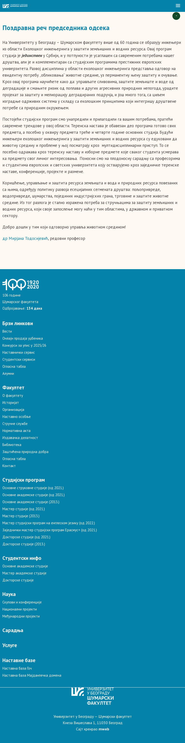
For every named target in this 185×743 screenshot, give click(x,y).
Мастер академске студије (24, 573)
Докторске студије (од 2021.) (26, 537)
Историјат (10, 402)
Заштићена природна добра (25, 451)
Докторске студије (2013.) (23, 544)
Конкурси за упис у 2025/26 (24, 345)
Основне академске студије (25, 566)
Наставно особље (16, 416)
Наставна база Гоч (17, 668)
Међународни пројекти (21, 616)
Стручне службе (15, 423)
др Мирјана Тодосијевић (25, 238)
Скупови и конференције (22, 602)
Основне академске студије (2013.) (30, 502)
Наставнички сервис (18, 352)
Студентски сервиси (18, 359)
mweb (104, 729)
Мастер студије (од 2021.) (23, 509)
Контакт (9, 465)
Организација (13, 409)
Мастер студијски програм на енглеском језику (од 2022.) (48, 523)
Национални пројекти (19, 609)
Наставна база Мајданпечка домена (31, 675)
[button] (178, 5)
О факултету (12, 395)
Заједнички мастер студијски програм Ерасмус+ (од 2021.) (49, 530)
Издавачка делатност (20, 437)
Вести (7, 331)
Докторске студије (18, 580)
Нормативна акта (16, 430)
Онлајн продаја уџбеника (22, 338)
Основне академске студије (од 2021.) (33, 495)
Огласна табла (14, 366)
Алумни (8, 373)
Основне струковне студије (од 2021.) (33, 487)
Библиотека (11, 444)
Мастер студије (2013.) (20, 516)
